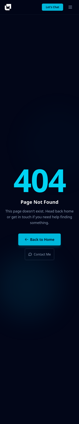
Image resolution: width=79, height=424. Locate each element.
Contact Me (39, 254)
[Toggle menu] (70, 7)
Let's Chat (52, 7)
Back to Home (39, 239)
